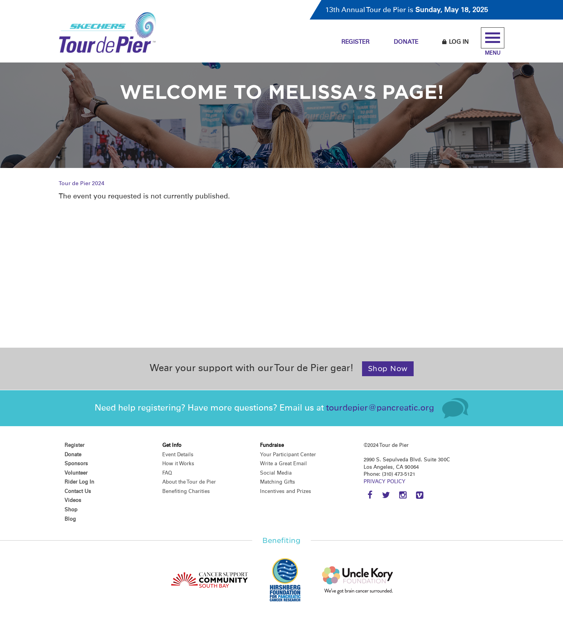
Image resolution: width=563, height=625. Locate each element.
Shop (71, 509)
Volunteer (76, 473)
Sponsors (76, 463)
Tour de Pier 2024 (81, 183)
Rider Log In (79, 482)
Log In (455, 41)
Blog (70, 519)
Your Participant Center (288, 454)
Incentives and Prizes (285, 491)
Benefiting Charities (186, 491)
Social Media (276, 473)
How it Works (178, 463)
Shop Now (388, 368)
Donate (406, 41)
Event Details (178, 454)
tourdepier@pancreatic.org (380, 407)
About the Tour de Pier (189, 482)
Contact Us (78, 491)
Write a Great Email (283, 463)
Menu (492, 41)
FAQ (167, 473)
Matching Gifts (277, 482)
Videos (73, 500)
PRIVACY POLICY (384, 481)
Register (355, 41)
